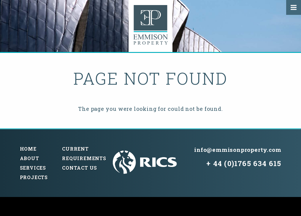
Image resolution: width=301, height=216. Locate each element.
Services (33, 168)
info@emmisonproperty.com (237, 149)
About (29, 158)
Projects (34, 177)
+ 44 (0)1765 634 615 (243, 163)
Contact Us (79, 168)
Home (28, 149)
